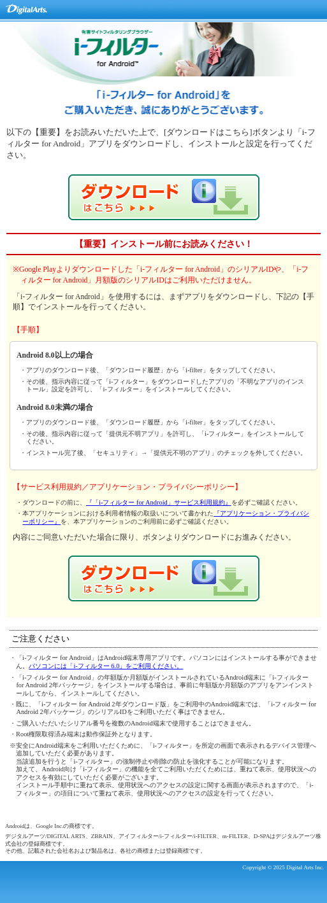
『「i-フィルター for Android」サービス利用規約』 (158, 502)
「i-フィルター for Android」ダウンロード (163, 197)
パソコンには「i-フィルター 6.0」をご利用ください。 (106, 665)
